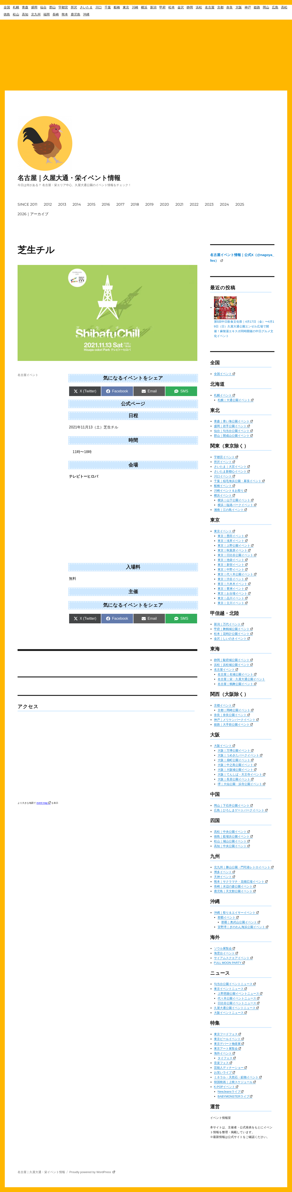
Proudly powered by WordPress (92, 1172)
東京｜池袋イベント (233, 560)
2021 (179, 204)
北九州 (36, 14)
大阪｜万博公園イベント (235, 750)
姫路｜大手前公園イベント (233, 724)
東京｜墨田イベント (233, 536)
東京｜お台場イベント (234, 593)
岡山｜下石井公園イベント (233, 805)
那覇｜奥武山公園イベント (240, 922)
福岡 (46, 14)
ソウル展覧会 (224, 948)
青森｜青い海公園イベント (233, 421)
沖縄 (86, 14)
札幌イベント (224, 395)
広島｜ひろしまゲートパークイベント (241, 810)
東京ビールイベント (229, 1039)
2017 (120, 204)
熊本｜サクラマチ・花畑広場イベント (241, 881)
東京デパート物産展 (229, 1043)
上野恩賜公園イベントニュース (240, 993)
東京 (126, 7)
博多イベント (224, 872)
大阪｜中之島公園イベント (237, 765)
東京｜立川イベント (233, 603)
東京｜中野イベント (233, 569)
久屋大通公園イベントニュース (236, 1008)
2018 (135, 204)
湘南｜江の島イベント (230, 509)
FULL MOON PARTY (229, 962)
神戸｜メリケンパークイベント (236, 719)
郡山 (52, 7)
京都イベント (224, 705)
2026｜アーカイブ (33, 214)
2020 (164, 204)
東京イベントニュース (230, 988)
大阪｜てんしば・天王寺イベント (241, 774)
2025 (239, 204)
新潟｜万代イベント (229, 624)
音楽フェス (223, 1063)
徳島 (7, 14)
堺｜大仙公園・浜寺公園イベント (241, 784)
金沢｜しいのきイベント (232, 638)
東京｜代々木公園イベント (237, 574)
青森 (25, 7)
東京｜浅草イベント (233, 540)
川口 (98, 7)
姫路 (257, 7)
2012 (48, 204)
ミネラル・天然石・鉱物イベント (238, 1077)
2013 (62, 204)
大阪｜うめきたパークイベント (240, 755)
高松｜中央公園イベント (232, 831)
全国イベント (224, 374)
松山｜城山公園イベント (232, 841)
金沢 (180, 7)
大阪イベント (224, 745)
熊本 (65, 14)
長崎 (55, 14)
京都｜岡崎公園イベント (235, 710)
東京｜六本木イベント (234, 584)
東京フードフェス (227, 1034)
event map (43, 803)
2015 (91, 204)
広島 (275, 7)
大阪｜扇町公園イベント (235, 760)
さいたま (86, 7)
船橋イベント (224, 485)
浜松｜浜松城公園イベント (233, 664)
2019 (149, 204)
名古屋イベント (28, 375)
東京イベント (224, 531)
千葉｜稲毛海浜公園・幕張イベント (239, 481)
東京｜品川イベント (233, 598)
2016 (106, 204)
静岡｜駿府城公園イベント (233, 660)
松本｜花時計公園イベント (233, 633)
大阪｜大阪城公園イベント (237, 769)
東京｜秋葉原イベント (234, 550)
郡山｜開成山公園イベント (233, 435)
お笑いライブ (224, 1072)
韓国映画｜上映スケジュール (235, 1082)
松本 (171, 7)
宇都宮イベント (226, 457)
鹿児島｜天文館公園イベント (235, 891)
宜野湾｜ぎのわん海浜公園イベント (243, 927)
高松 (284, 7)
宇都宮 (63, 7)
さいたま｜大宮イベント (232, 466)
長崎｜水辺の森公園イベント (235, 886)
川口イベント (224, 476)
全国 (7, 7)
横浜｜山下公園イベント (235, 500)
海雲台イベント (226, 953)
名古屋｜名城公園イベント (237, 674)
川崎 (135, 7)
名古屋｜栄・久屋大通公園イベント (241, 679)
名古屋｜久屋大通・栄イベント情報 (69, 178)
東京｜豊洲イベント (233, 588)
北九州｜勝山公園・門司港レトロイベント (244, 867)
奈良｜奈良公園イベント (232, 715)
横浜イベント (224, 495)
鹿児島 (75, 14)
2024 (224, 204)
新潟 (153, 7)
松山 (16, 14)
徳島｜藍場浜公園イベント (233, 836)
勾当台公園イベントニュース (235, 984)
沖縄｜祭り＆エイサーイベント (236, 912)
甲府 (162, 7)
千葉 (107, 7)
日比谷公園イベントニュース (238, 1003)
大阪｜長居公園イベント (235, 779)
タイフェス (227, 1058)
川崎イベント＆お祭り (230, 490)
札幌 (16, 7)
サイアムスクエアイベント (233, 958)
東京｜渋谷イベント (233, 579)
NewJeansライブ (231, 1091)
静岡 (190, 7)
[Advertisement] (146, 54)
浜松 (199, 7)
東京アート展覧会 (227, 1048)
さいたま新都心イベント (232, 471)
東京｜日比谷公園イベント (237, 555)
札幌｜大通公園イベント (235, 400)
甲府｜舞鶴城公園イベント (233, 629)
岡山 (266, 7)
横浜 (144, 7)
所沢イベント (224, 462)
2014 (77, 204)
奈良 (229, 7)
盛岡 (34, 7)
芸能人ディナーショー (230, 1067)
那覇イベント (228, 917)
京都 (220, 7)
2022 (194, 204)
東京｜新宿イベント (233, 564)
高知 (25, 14)
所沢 (74, 7)
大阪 (238, 7)
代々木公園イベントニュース (238, 998)
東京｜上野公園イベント (235, 545)
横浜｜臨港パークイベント (237, 505)
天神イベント (224, 876)
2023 (209, 204)
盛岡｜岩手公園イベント (232, 426)
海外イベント (224, 1053)
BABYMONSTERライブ (235, 1096)
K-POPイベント (226, 1086)
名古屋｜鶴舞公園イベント (237, 684)
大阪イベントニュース (230, 1012)
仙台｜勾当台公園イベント (233, 431)
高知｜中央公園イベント (232, 846)
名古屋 (209, 7)
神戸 (248, 7)
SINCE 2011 (27, 204)
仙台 (43, 7)
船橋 (117, 7)
